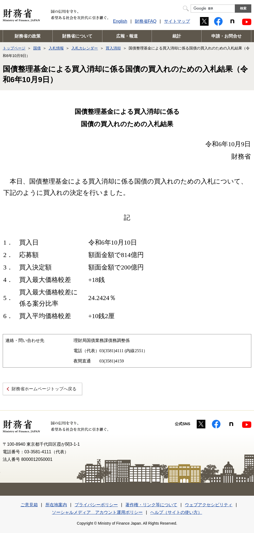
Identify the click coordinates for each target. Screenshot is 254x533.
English (120, 21)
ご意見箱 (29, 504)
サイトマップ (177, 21)
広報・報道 (127, 36)
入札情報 (56, 48)
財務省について (77, 36)
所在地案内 (56, 504)
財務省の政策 (28, 36)
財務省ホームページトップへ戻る (44, 389)
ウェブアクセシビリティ (208, 504)
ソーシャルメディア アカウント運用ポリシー (97, 512)
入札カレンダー (84, 48)
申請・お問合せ (226, 36)
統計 (176, 36)
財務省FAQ (145, 21)
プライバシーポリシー (96, 504)
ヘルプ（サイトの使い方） (176, 512)
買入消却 (113, 48)
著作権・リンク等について (151, 504)
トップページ (14, 48)
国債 (37, 48)
